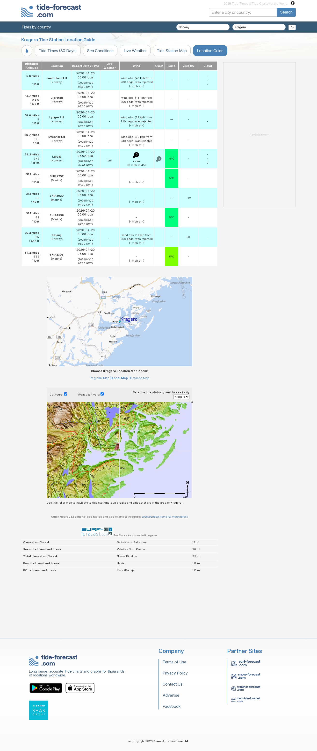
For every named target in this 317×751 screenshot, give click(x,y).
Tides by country (36, 27)
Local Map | (121, 378)
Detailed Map (139, 378)
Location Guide (210, 50)
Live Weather (135, 50)
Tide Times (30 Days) (58, 50)
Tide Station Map (172, 50)
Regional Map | (100, 378)
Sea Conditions (100, 50)
